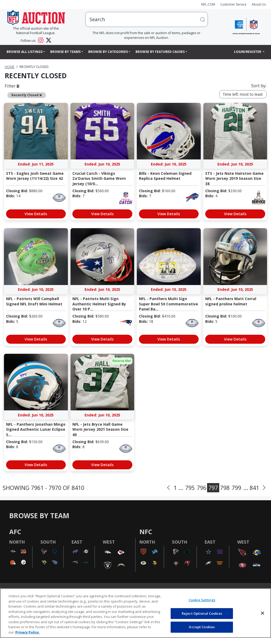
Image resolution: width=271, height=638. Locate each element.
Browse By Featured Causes (160, 51)
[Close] (262, 613)
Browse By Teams (65, 51)
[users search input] (146, 19)
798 (225, 488)
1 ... (178, 488)
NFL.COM (208, 4)
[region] (135, 613)
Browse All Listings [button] (25, 51)
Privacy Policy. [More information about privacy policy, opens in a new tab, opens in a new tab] (27, 632)
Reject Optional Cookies (202, 613)
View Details (36, 213)
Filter (12, 86)
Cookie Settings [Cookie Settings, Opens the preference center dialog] (202, 600)
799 (236, 488)
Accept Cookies (202, 627)
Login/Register (248, 51)
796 (201, 488)
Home (10, 67)
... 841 (251, 488)
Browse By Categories (108, 51)
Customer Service (233, 4)
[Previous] (168, 487)
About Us (259, 4)
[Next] (264, 487)
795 (190, 488)
